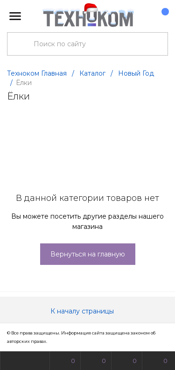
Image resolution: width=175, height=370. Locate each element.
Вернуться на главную (87, 254)
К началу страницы (87, 311)
